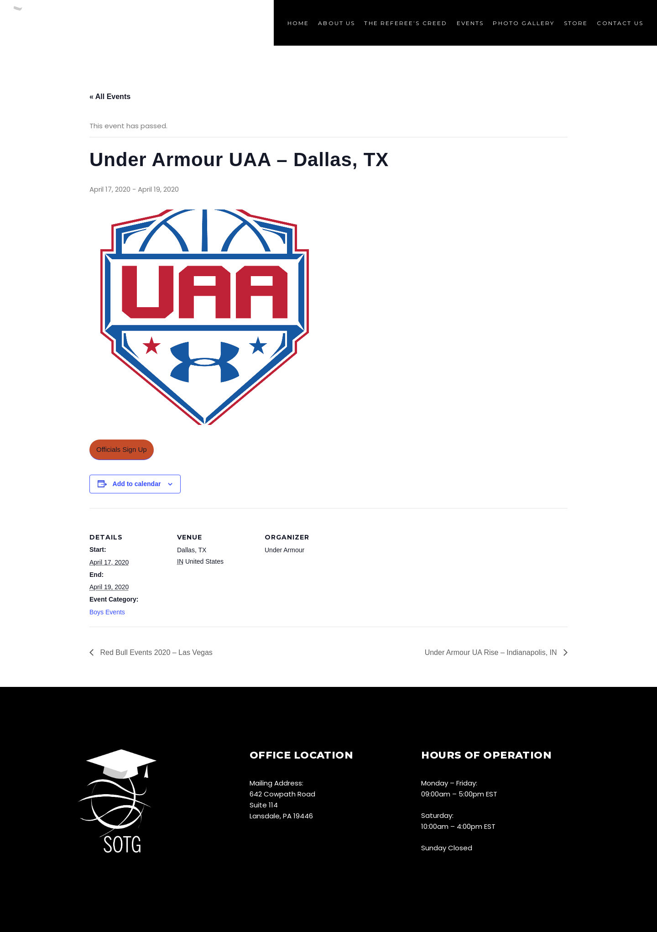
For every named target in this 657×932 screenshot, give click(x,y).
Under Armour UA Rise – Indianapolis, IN (492, 652)
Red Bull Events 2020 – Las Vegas (155, 652)
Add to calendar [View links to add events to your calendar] (137, 483)
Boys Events (107, 612)
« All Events (109, 96)
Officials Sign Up (121, 449)
